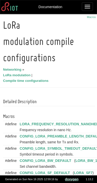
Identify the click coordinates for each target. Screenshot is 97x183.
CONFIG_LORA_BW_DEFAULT (46, 161)
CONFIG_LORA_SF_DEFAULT (45, 173)
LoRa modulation (17, 75)
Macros (91, 17)
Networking (13, 69)
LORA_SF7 (84, 173)
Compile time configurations (26, 81)
